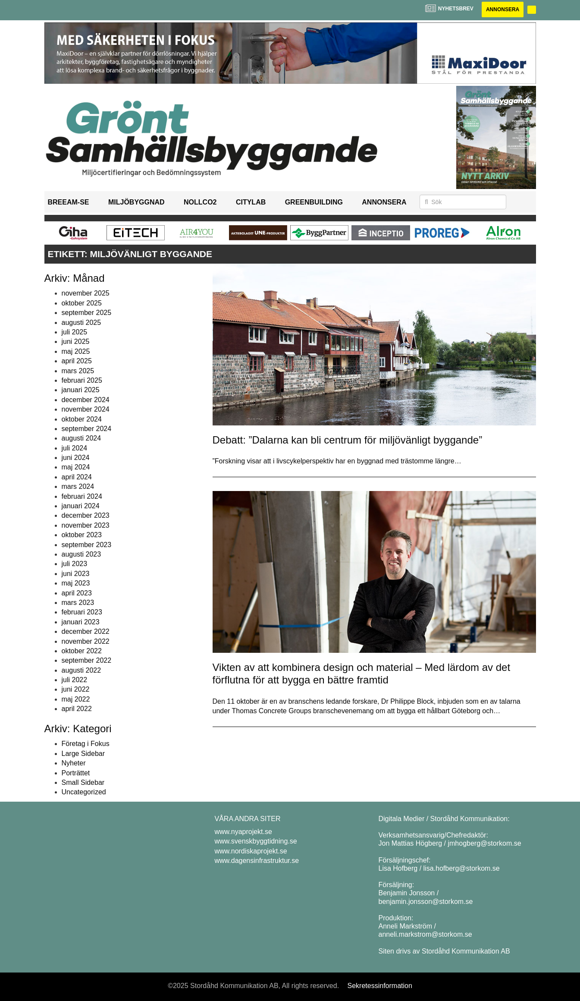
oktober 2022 (82, 651)
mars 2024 (78, 486)
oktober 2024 (82, 419)
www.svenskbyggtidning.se (256, 841)
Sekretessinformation (380, 985)
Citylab (251, 202)
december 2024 (86, 399)
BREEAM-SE (68, 202)
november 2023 (86, 525)
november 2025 (86, 293)
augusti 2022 (81, 670)
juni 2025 (76, 341)
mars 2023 (78, 602)
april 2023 (77, 593)
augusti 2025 (81, 322)
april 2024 (77, 477)
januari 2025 (81, 389)
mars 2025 (78, 371)
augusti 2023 (81, 554)
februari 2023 (82, 612)
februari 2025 (82, 380)
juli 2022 (75, 679)
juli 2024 (75, 448)
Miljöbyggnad (136, 202)
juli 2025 (75, 332)
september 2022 (87, 660)
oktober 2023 (82, 534)
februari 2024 (82, 496)
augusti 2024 (81, 438)
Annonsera (502, 9)
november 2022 (86, 641)
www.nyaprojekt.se (243, 831)
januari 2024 (81, 506)
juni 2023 (76, 573)
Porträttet (76, 773)
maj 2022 (76, 699)
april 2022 (77, 708)
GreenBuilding (314, 202)
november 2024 (86, 409)
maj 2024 (76, 467)
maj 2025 (76, 351)
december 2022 (86, 631)
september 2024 (87, 428)
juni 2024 (76, 457)
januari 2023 (81, 622)
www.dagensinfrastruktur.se (257, 860)
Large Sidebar (83, 753)
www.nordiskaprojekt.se (251, 851)
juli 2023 (75, 563)
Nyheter (74, 763)
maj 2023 (76, 583)
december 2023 (86, 515)
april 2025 (77, 361)
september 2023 (87, 544)
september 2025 (87, 312)
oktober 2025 (82, 303)
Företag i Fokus (86, 743)
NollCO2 (200, 202)
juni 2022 (76, 689)
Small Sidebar (83, 782)
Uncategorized (84, 792)
